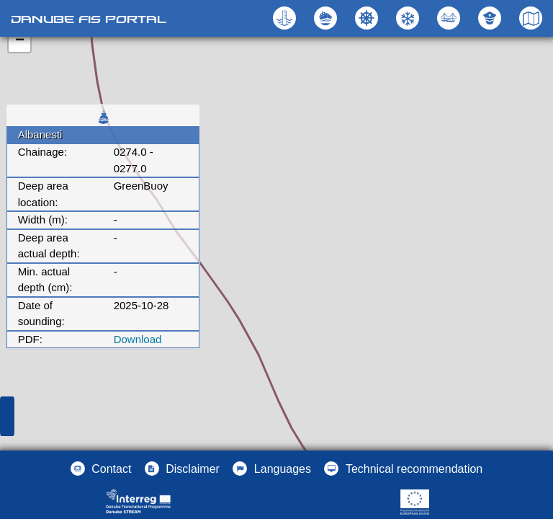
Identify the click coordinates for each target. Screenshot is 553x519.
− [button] (19, 41)
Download (138, 339)
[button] (450, 18)
